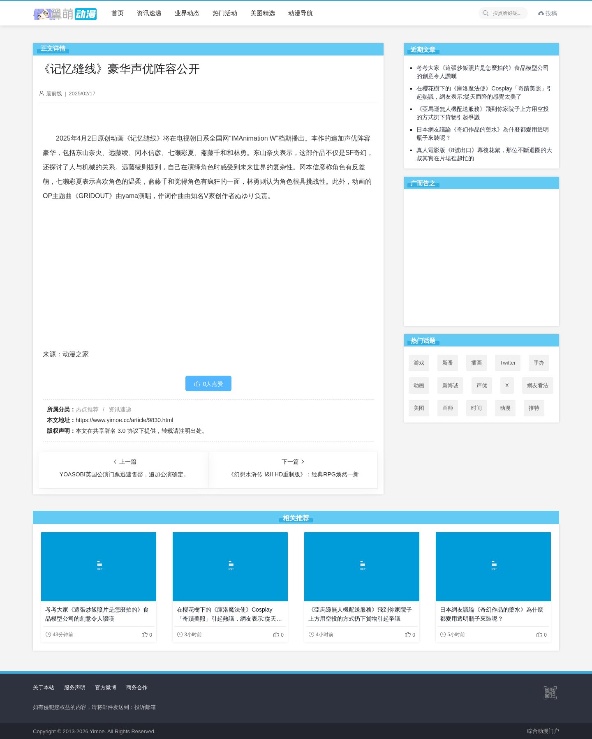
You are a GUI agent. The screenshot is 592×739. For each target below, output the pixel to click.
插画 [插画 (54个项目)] (476, 363)
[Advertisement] (481, 259)
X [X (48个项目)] (507, 385)
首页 (117, 12)
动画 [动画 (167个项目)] (419, 385)
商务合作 (137, 687)
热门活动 (225, 12)
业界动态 (187, 12)
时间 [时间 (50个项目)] (476, 408)
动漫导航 (300, 12)
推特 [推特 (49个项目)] (534, 408)
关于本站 (43, 687)
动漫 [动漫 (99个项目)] (505, 408)
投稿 (547, 13)
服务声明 (75, 687)
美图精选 (262, 12)
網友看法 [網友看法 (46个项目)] (537, 385)
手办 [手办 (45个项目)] (539, 363)
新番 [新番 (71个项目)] (447, 363)
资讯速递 (149, 12)
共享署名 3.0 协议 (116, 430)
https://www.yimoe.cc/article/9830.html (124, 420)
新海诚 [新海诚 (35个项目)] (450, 385)
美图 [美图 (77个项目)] (419, 408)
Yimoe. (98, 731)
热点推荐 (87, 409)
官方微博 (105, 687)
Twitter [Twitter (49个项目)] (508, 363)
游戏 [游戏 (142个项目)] (419, 363)
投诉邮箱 (145, 707)
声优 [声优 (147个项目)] (481, 385)
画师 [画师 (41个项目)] (447, 408)
